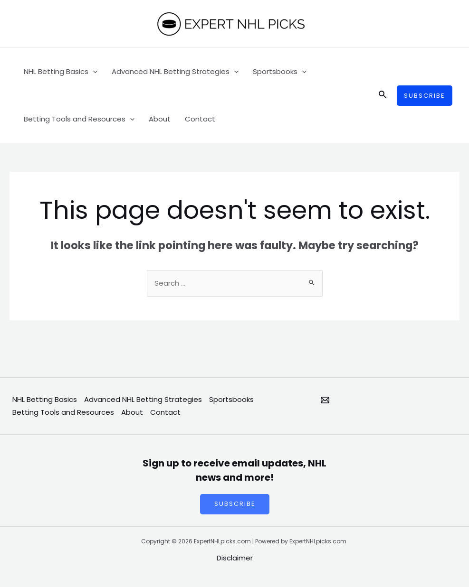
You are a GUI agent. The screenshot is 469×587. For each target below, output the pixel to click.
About (160, 119)
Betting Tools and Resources (79, 119)
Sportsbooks (279, 71)
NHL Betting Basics (60, 71)
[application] (92, 71)
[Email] (325, 400)
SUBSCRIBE (234, 504)
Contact (200, 119)
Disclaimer (235, 558)
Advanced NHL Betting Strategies (175, 71)
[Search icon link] (383, 95)
